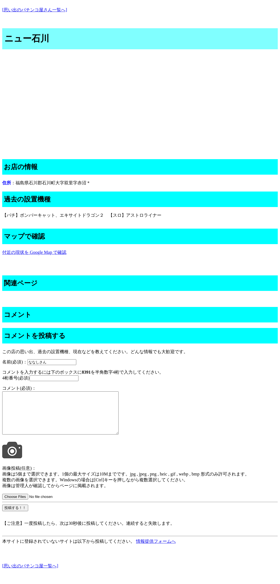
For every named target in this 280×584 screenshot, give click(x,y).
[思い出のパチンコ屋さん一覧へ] (34, 9)
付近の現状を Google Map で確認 (34, 252)
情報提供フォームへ (156, 549)
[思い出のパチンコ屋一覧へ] (30, 574)
